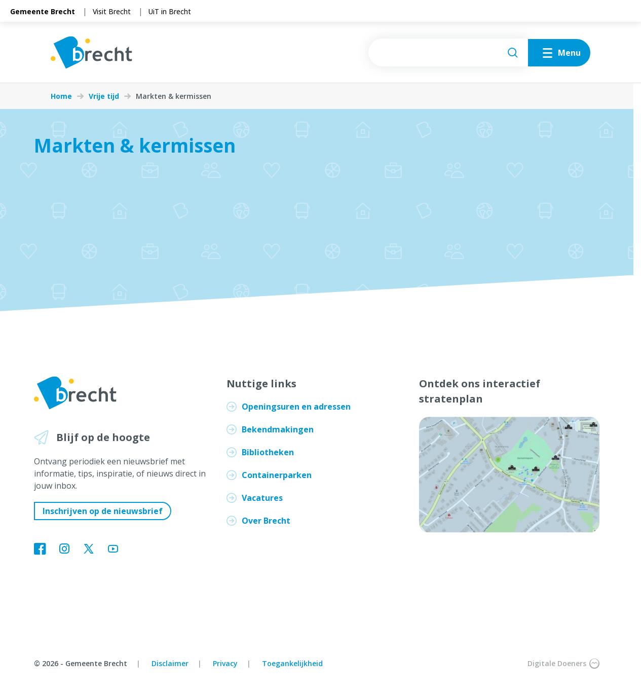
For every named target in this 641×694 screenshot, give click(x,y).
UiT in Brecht (169, 11)
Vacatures (262, 498)
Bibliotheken (268, 452)
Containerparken (277, 475)
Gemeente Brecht (42, 11)
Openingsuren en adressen (296, 406)
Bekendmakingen (278, 429)
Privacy (225, 663)
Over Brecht (266, 521)
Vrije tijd (104, 96)
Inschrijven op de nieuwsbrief (103, 511)
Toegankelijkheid (292, 663)
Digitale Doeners (563, 664)
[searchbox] (448, 52)
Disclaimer (170, 663)
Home (61, 96)
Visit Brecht (112, 11)
